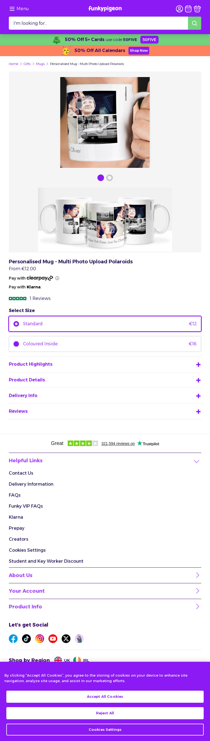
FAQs (15, 495)
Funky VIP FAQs (26, 506)
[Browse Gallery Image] (100, 177)
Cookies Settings (27, 550)
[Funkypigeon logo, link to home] (105, 8)
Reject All (105, 717)
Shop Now (139, 50)
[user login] (179, 9)
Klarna (16, 517)
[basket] (197, 9)
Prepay (16, 528)
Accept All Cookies (105, 701)
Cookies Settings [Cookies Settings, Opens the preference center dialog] (105, 734)
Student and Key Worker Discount (46, 561)
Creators (18, 539)
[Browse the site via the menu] (19, 9)
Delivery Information (31, 484)
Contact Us (21, 473)
